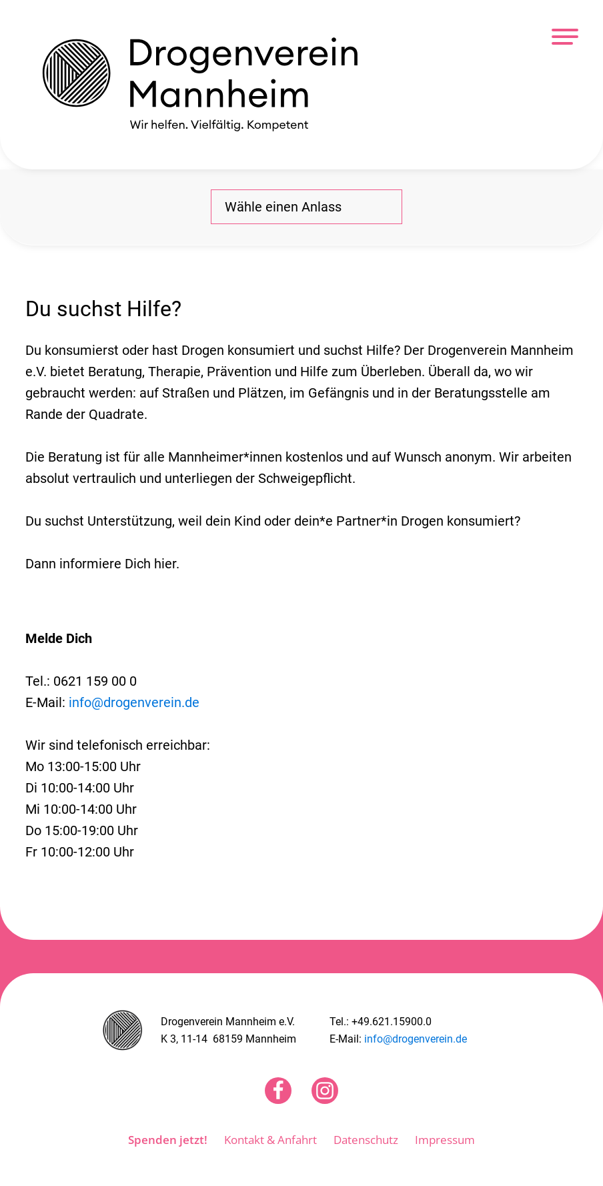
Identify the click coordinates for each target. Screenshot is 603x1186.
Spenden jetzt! (167, 1139)
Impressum (445, 1139)
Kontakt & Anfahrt (270, 1139)
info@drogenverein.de (134, 702)
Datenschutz (366, 1139)
